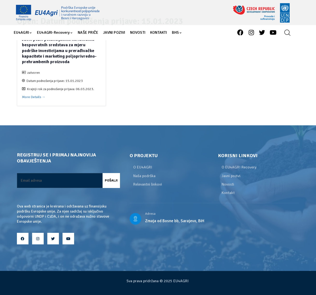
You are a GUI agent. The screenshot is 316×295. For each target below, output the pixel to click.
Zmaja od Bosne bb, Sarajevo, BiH (174, 220)
